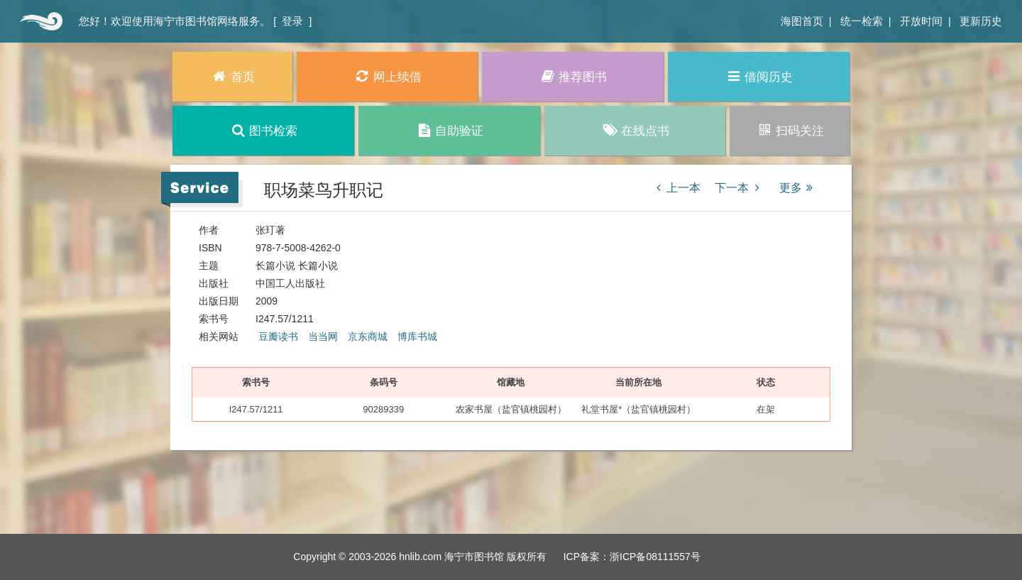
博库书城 (417, 336)
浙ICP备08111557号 (655, 556)
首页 (39, 21)
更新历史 (981, 21)
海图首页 (802, 21)
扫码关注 (789, 130)
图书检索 (263, 130)
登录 (292, 21)
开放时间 (921, 21)
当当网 (323, 336)
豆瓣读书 (278, 336)
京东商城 (368, 336)
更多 (798, 188)
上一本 (675, 188)
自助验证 (448, 130)
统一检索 (861, 21)
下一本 (739, 188)
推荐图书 (573, 76)
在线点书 (634, 130)
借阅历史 (759, 76)
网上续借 (387, 76)
